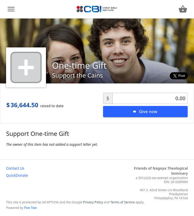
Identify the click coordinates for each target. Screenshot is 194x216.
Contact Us (15, 168)
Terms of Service (122, 202)
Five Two (30, 208)
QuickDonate (17, 175)
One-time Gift (79, 65)
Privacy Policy (93, 202)
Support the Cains (77, 75)
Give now (148, 111)
